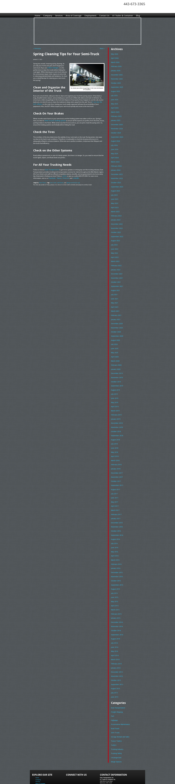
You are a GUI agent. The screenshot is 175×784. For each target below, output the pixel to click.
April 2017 (114, 494)
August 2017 (115, 477)
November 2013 (116, 659)
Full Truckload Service (116, 777)
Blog (137, 15)
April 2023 (114, 203)
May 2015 (114, 586)
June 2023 (114, 195)
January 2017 (115, 506)
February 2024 (115, 163)
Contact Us (104, 15)
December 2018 (116, 413)
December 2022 (116, 219)
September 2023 (116, 183)
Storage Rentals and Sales (119, 718)
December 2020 (116, 316)
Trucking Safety (116, 734)
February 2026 (115, 66)
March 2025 (115, 110)
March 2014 (115, 643)
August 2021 (115, 284)
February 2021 (115, 308)
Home (37, 15)
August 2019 (115, 381)
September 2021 (116, 280)
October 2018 (115, 421)
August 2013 (115, 671)
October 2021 (115, 276)
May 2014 (114, 635)
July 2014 (114, 627)
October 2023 (115, 179)
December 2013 (116, 655)
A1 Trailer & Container (122, 15)
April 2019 (114, 397)
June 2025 (114, 98)
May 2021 (114, 296)
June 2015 (114, 582)
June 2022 (114, 244)
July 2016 (114, 530)
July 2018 (114, 433)
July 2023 (114, 191)
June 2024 (114, 147)
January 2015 (115, 603)
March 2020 (115, 352)
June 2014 (114, 631)
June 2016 (114, 534)
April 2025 (114, 106)
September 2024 (116, 135)
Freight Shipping (116, 694)
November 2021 (116, 272)
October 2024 (115, 131)
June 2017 (114, 486)
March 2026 (115, 62)
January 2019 (115, 409)
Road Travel (115, 710)
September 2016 (116, 522)
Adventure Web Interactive (113, 782)
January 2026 (115, 70)
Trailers (113, 726)
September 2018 (116, 425)
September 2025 (116, 86)
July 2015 (114, 578)
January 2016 (115, 554)
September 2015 (116, 570)
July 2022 (114, 239)
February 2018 (115, 453)
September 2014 (116, 619)
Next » (102, 48)
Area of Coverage (73, 15)
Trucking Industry (116, 730)
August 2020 (115, 332)
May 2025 (114, 102)
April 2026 (114, 58)
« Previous (36, 48)
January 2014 (115, 651)
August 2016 (115, 526)
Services (58, 15)
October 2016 (115, 518)
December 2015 (116, 558)
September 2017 (116, 473)
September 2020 (116, 328)
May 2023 (114, 199)
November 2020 (116, 320)
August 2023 (115, 187)
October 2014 (115, 615)
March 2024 (115, 159)
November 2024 (116, 126)
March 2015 (115, 594)
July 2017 (114, 482)
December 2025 (116, 74)
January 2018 (115, 457)
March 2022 (115, 256)
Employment (90, 15)
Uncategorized (116, 738)
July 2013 (114, 675)
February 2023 (115, 211)
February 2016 (115, 550)
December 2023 (116, 171)
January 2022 (115, 264)
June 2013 (114, 679)
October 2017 (115, 469)
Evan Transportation (117, 690)
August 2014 (115, 623)
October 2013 (115, 663)
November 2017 (116, 465)
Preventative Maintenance (119, 706)
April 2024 (114, 155)
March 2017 (115, 498)
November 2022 (116, 223)
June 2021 (114, 292)
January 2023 (115, 215)
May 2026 (114, 54)
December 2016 (116, 510)
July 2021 (114, 288)
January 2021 (115, 312)
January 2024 (115, 167)
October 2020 (115, 324)
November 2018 (116, 417)
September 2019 (116, 377)
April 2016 (114, 542)
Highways (114, 702)
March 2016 (115, 546)
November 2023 (116, 175)
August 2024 (115, 139)
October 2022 (115, 227)
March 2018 (115, 449)
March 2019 (115, 401)
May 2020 (114, 344)
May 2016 (114, 538)
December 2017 (116, 461)
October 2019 (115, 373)
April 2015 (114, 591)
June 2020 (114, 340)
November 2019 (116, 369)
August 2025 (115, 90)
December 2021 (116, 268)
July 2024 (114, 143)
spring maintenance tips (71, 182)
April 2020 (114, 348)
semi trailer (53, 182)
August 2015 (115, 574)
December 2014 (116, 607)
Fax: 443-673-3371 (105, 767)
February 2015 (115, 599)
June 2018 (114, 437)
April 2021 (114, 300)
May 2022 (114, 248)
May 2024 (114, 151)
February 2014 (115, 647)
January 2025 (115, 118)
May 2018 (114, 441)
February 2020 (115, 356)
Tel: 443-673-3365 (105, 765)
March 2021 (115, 304)
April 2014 (114, 639)
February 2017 (115, 502)
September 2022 (116, 231)
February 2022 (115, 260)
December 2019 (116, 364)
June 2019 (114, 389)
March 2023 (115, 207)
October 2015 (115, 566)
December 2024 (116, 123)
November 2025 (116, 78)
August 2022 (115, 235)
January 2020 (115, 361)
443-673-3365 (134, 4)
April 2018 (114, 445)
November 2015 (116, 562)
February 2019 (115, 405)
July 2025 (114, 94)
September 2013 (116, 667)
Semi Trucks (42, 182)
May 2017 (114, 490)
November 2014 (116, 611)
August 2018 (115, 429)
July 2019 (114, 385)
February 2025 (115, 114)
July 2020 (114, 336)
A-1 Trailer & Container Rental (100, 777)
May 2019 (114, 393)
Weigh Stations (116, 742)
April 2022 (114, 252)
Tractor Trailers (116, 722)
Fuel (112, 698)
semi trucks (59, 182)
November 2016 (116, 514)
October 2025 (115, 82)
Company (47, 15)
